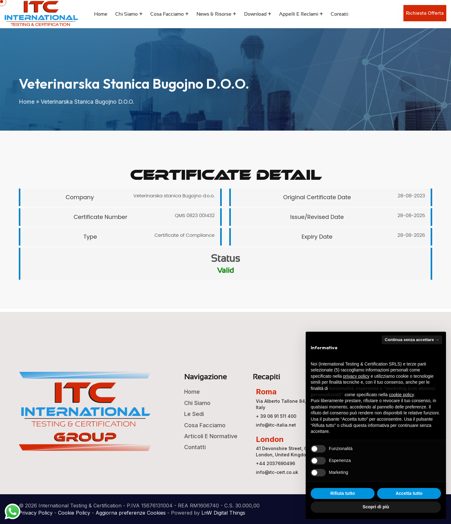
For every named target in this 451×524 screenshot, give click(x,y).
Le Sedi (194, 414)
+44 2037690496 (275, 463)
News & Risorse (213, 14)
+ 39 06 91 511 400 (276, 416)
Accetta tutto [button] (409, 493)
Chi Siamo (126, 14)
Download (255, 14)
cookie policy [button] (401, 394)
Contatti (339, 14)
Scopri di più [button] (376, 506)
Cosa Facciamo (167, 14)
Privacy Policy (36, 513)
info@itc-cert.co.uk (277, 472)
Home (100, 14)
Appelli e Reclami (298, 14)
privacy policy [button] (356, 376)
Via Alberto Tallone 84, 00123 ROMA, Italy (296, 404)
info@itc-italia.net (276, 425)
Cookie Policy (74, 513)
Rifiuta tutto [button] (342, 493)
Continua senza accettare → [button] (412, 339)
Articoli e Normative (210, 436)
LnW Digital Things (223, 513)
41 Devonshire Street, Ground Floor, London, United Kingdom (295, 451)
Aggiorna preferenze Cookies (131, 513)
